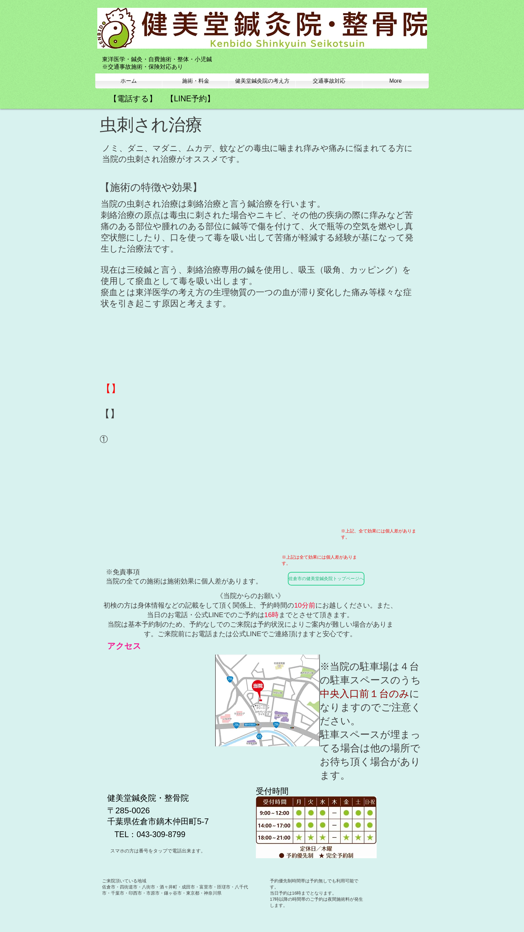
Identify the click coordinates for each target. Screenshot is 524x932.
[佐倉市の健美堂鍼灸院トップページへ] (326, 579)
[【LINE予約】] (190, 99)
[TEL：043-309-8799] (150, 835)
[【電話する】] (133, 99)
